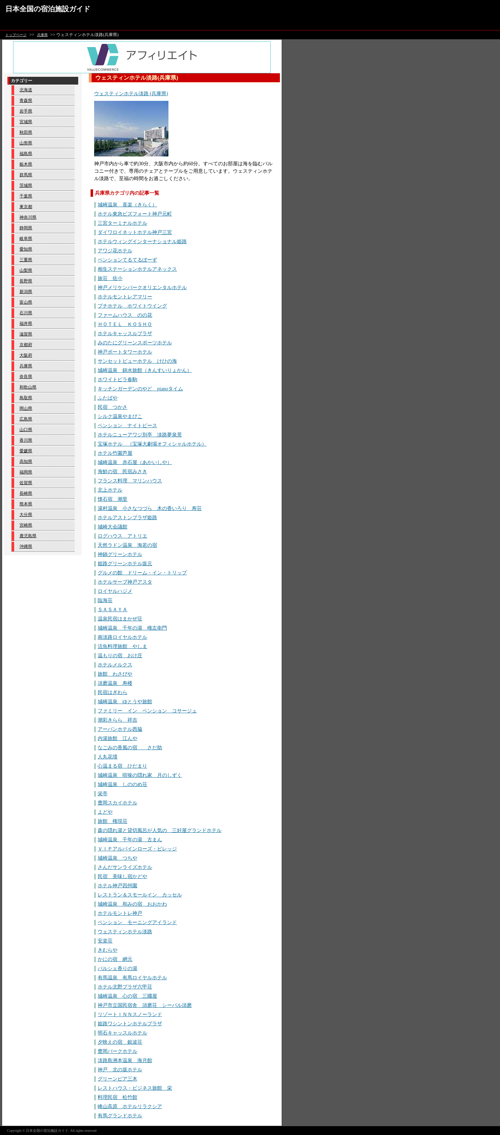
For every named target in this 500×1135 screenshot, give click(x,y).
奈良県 (25, 376)
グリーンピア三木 (117, 1079)
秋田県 (25, 132)
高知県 (25, 461)
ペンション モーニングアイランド (137, 922)
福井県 (25, 323)
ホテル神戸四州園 (117, 885)
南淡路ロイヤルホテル (122, 637)
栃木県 (25, 164)
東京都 (25, 206)
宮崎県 (25, 525)
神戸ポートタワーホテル (125, 352)
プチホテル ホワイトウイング (132, 306)
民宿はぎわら (112, 692)
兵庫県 (42, 35)
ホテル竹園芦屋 (115, 453)
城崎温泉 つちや (117, 858)
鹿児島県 (27, 535)
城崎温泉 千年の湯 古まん (130, 839)
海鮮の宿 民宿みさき (122, 471)
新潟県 (25, 291)
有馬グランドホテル (120, 1115)
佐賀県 (25, 482)
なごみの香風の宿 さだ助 (130, 747)
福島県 (25, 153)
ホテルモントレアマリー (125, 296)
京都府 (25, 344)
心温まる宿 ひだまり (122, 766)
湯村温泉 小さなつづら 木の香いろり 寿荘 (150, 508)
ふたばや (107, 398)
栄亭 (103, 793)
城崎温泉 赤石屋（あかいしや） (135, 462)
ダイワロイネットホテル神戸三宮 (135, 232)
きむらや (107, 950)
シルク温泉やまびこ (120, 416)
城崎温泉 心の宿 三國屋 (127, 996)
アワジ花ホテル (115, 250)
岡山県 (25, 408)
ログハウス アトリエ (122, 536)
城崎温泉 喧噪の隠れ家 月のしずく (140, 775)
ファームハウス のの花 (125, 315)
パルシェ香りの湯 (117, 968)
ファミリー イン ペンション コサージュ (147, 710)
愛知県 (25, 249)
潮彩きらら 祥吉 (117, 720)
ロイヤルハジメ (115, 591)
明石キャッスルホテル (122, 1033)
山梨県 (25, 270)
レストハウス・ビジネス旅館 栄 (135, 1088)
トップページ (16, 35)
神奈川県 (27, 217)
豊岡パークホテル (117, 1051)
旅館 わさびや (115, 674)
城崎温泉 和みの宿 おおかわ (132, 904)
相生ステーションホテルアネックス (137, 269)
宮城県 (25, 121)
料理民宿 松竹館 (117, 1097)
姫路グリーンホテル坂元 (125, 563)
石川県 (25, 312)
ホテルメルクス (115, 664)
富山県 (25, 302)
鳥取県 (25, 397)
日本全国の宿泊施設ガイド (47, 9)
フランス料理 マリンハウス (130, 480)
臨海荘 (105, 600)
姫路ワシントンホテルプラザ (130, 1023)
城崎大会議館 (112, 526)
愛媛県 (25, 450)
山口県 (25, 429)
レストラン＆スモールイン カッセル (140, 895)
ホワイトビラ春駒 (117, 379)
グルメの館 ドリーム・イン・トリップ (142, 572)
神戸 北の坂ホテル (120, 1069)
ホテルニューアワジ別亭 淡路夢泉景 (140, 434)
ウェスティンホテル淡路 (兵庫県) (131, 93)
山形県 (25, 143)
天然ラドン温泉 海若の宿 (127, 545)
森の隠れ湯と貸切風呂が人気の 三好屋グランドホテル (160, 830)
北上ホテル (110, 490)
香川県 (25, 440)
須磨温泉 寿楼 (115, 683)
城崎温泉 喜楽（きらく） (127, 204)
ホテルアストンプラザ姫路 (127, 517)
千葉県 (25, 196)
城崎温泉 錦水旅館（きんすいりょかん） (145, 370)
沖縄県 (25, 546)
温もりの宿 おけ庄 (120, 655)
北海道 (25, 89)
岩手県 (25, 111)
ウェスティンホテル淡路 (125, 931)
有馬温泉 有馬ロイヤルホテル (132, 977)
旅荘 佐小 (110, 278)
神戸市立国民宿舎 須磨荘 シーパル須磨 (145, 1005)
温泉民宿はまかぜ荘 (120, 618)
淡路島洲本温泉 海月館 (125, 1060)
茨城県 (25, 185)
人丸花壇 (107, 756)
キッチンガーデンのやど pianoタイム (140, 388)
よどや (105, 812)
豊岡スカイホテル (117, 803)
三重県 (25, 259)
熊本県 (25, 503)
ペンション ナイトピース (127, 425)
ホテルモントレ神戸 (120, 913)
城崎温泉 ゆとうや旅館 (125, 701)
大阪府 (25, 355)
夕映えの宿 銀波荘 (120, 1042)
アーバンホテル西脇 (120, 729)
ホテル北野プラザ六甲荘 (125, 987)
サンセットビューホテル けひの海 (137, 361)
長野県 (25, 281)
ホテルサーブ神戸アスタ (125, 582)
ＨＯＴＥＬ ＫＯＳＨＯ (125, 324)
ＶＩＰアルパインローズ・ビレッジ (137, 849)
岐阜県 (25, 238)
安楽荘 (105, 941)
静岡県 (25, 227)
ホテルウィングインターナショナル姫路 (142, 241)
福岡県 (25, 472)
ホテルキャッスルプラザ (125, 333)
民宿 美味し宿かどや (122, 876)
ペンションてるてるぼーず (127, 260)
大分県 (25, 514)
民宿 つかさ (112, 407)
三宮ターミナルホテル (122, 223)
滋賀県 (25, 334)
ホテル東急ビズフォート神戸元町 (135, 214)
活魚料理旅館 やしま (122, 646)
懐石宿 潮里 (112, 499)
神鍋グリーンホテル (120, 554)
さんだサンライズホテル (125, 867)
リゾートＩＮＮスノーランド (130, 1014)
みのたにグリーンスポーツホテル (135, 342)
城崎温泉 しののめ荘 (122, 784)
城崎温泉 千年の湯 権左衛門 (132, 628)
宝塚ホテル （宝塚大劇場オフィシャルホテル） (152, 444)
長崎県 (25, 493)
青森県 (25, 100)
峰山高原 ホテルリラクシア (130, 1106)
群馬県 (25, 174)
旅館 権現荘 (112, 821)
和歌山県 (27, 387)
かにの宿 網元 (115, 959)
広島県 (25, 419)
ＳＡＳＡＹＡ (112, 609)
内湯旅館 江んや (117, 738)
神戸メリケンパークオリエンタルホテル (142, 287)
